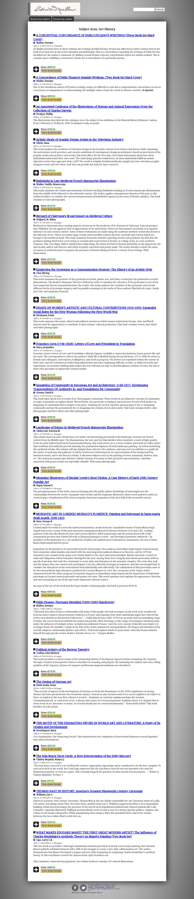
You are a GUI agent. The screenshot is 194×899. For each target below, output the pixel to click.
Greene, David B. (43, 392)
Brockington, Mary (44, 730)
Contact (90, 887)
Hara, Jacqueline (43, 347)
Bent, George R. (42, 521)
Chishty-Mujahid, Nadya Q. (48, 759)
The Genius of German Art (53, 681)
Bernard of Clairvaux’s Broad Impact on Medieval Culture (74, 216)
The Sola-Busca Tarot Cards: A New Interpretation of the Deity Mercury (83, 756)
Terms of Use (110, 887)
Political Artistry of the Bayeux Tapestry (62, 649)
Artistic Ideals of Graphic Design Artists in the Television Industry (79, 139)
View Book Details (51, 70)
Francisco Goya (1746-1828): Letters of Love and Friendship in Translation (85, 344)
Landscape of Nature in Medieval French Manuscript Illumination (79, 427)
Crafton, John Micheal (46, 652)
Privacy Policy (99, 887)
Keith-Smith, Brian (44, 685)
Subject (40, 19)
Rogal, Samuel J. (43, 485)
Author (62, 19)
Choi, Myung (41, 272)
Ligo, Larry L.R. (42, 839)
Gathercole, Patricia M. (46, 430)
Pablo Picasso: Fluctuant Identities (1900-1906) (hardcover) (75, 602)
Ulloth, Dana (41, 142)
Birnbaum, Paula (43, 315)
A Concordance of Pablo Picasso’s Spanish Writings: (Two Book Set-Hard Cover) (89, 77)
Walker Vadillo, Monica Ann (49, 184)
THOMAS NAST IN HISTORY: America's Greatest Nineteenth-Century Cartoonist (89, 791)
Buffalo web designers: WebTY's (92, 893)
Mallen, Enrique (43, 42)
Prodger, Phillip (43, 113)
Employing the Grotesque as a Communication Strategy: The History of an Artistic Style (94, 269)
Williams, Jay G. (43, 794)
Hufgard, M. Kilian (44, 219)
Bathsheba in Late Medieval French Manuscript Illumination (76, 181)
